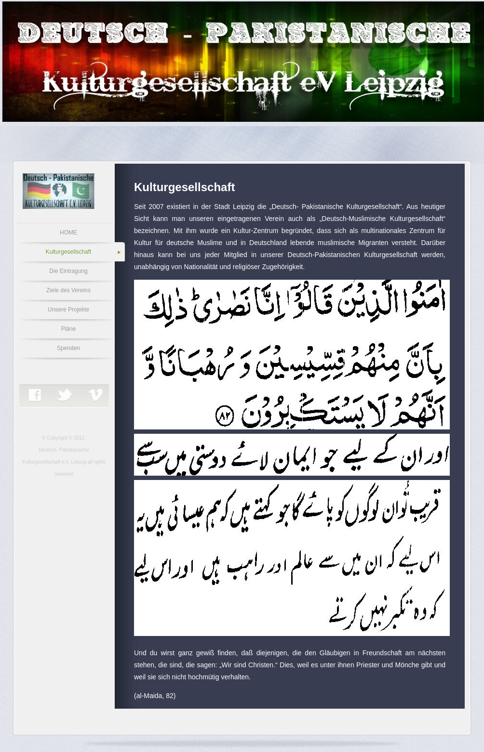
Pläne (68, 328)
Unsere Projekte (68, 309)
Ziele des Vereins (68, 290)
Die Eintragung (68, 271)
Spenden (68, 348)
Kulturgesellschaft (69, 251)
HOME (68, 232)
